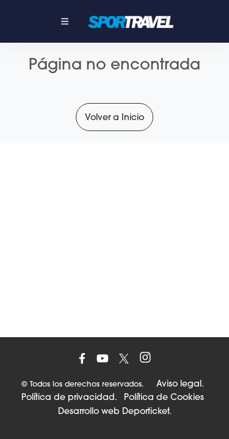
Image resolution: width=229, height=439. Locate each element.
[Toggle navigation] (64, 21)
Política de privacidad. (69, 396)
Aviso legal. (180, 383)
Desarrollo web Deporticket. (115, 410)
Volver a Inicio (114, 117)
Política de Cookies (164, 396)
